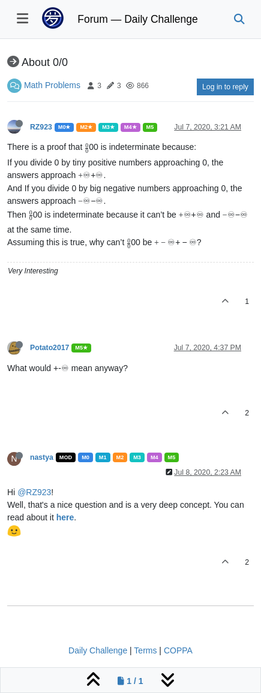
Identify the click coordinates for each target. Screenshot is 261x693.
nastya (41, 457)
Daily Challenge (97, 650)
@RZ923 (34, 492)
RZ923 (41, 127)
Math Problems (52, 85)
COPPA (178, 650)
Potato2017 (49, 348)
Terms (145, 650)
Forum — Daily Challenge (137, 19)
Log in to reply (225, 87)
